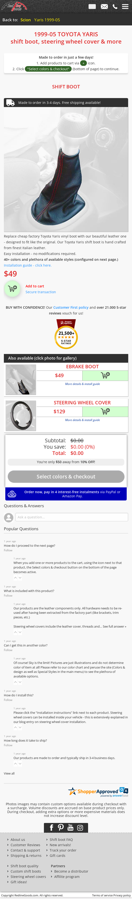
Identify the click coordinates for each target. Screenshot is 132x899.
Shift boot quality (24, 866)
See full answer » (114, 626)
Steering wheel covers (28, 876)
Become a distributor (71, 871)
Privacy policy (122, 895)
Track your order (63, 850)
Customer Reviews (25, 845)
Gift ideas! (19, 882)
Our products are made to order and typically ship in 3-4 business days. (64, 758)
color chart (76, 667)
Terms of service (102, 895)
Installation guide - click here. (28, 265)
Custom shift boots (26, 871)
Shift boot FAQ (61, 839)
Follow (8, 550)
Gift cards (57, 855)
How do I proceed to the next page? (29, 546)
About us (18, 839)
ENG (92, 7)
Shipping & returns (26, 855)
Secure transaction (41, 292)
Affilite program (67, 876)
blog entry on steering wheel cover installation (52, 722)
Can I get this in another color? (26, 645)
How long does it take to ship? (25, 740)
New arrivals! (60, 845)
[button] (15, 578)
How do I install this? (19, 695)
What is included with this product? (29, 591)
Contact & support (25, 850)
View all (9, 773)
